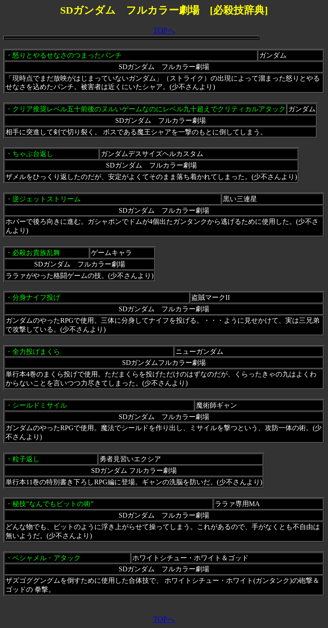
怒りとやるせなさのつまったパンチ (67, 55)
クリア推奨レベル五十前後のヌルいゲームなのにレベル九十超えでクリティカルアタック (149, 109)
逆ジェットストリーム (46, 199)
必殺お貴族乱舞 (36, 252)
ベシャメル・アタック (46, 557)
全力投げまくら (36, 351)
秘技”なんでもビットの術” (53, 503)
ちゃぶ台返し (32, 153)
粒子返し (26, 459)
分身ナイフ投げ (36, 297)
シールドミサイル (39, 405)
